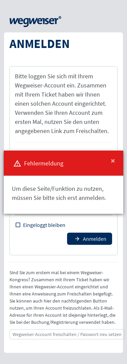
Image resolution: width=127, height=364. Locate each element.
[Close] (113, 161)
